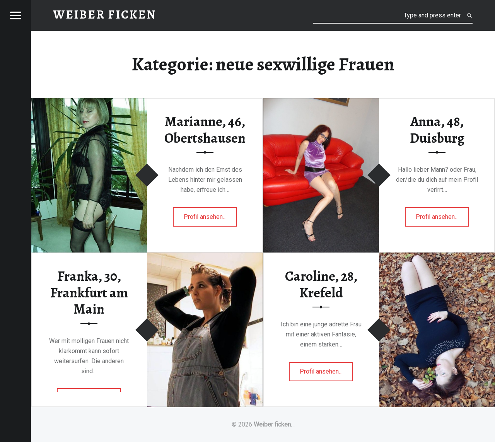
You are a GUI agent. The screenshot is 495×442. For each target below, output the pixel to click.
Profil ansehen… (210, 219)
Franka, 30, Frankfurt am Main (89, 292)
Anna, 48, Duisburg (437, 129)
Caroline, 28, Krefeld (321, 284)
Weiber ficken (272, 424)
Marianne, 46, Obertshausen (205, 129)
